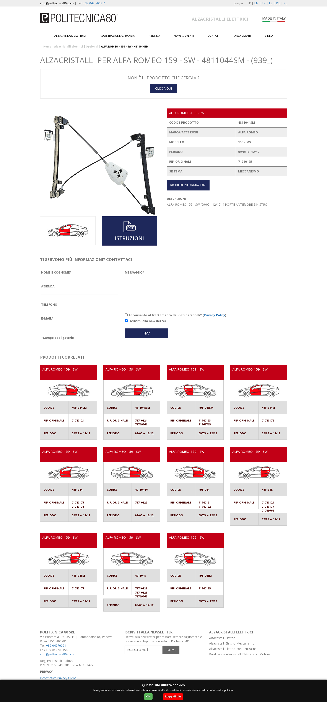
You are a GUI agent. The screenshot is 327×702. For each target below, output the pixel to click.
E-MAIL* (47, 318)
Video (269, 36)
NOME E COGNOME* (56, 272)
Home (47, 46)
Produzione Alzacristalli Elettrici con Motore (239, 654)
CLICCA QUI (163, 88)
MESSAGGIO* (134, 272)
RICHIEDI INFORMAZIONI (188, 185)
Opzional (92, 46)
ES (270, 3)
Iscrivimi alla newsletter (145, 321)
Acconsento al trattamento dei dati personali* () (175, 315)
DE (278, 3)
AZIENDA (48, 286)
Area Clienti (242, 36)
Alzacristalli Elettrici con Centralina (233, 649)
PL (285, 3)
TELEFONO (49, 304)
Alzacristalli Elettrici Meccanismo (231, 643)
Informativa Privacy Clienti (58, 678)
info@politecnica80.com (57, 3)
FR (263, 3)
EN (256, 3)
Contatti (214, 36)
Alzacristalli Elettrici (222, 638)
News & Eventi (184, 36)
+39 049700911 (57, 645)
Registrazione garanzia (117, 36)
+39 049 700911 (94, 3)
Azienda (154, 36)
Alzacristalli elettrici (70, 36)
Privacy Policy (214, 315)
